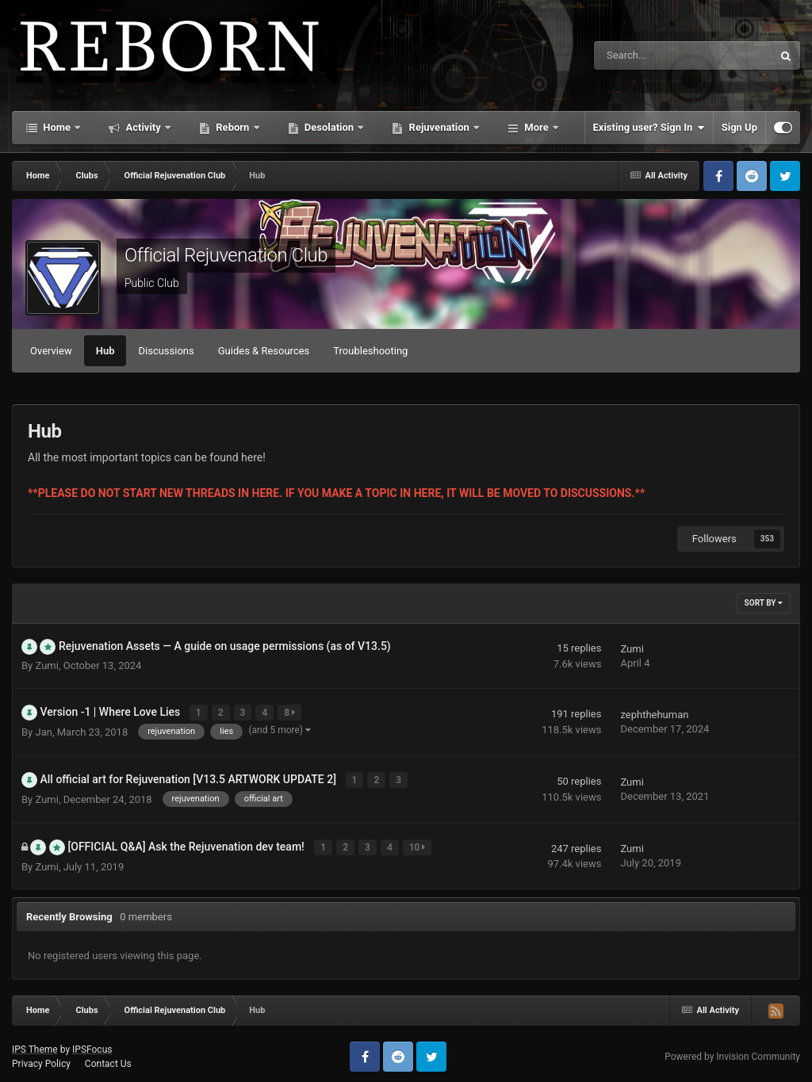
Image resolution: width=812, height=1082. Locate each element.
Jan (43, 730)
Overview (51, 351)
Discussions (165, 351)
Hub (105, 351)
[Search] (643, 55)
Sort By (764, 602)
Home (56, 127)
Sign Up (739, 127)
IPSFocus (92, 1044)
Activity (143, 127)
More (536, 127)
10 (418, 842)
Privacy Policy (41, 1058)
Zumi (46, 665)
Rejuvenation (439, 127)
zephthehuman (654, 714)
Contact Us (108, 1058)
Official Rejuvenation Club (225, 255)
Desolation (329, 127)
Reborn (232, 127)
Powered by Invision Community (732, 1051)
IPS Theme (35, 1044)
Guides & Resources (264, 351)
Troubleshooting (370, 351)
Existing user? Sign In (649, 127)
